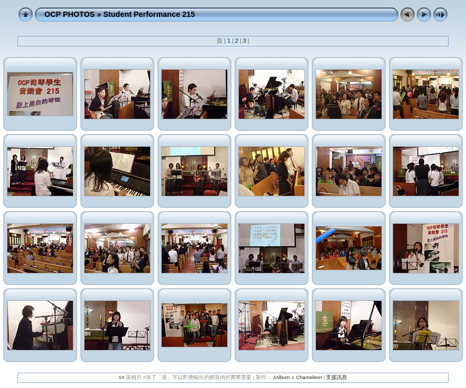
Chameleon (309, 377)
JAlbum (281, 377)
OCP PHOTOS (69, 14)
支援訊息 (336, 377)
